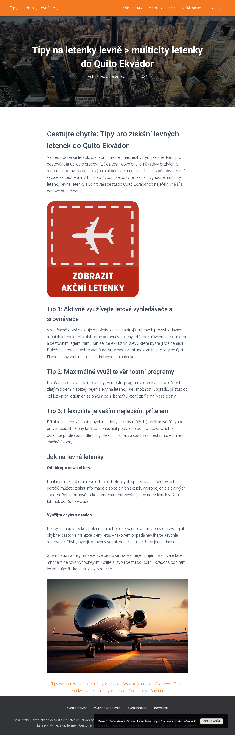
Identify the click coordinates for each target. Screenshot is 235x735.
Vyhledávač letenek (63, 725)
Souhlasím (211, 721)
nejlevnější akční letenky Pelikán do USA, (73, 719)
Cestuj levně (87, 725)
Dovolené (215, 8)
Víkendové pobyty (162, 8)
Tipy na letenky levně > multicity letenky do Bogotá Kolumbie (102, 683)
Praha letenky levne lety (28, 719)
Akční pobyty (191, 8)
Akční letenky (132, 8)
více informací (186, 721)
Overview (167, 683)
